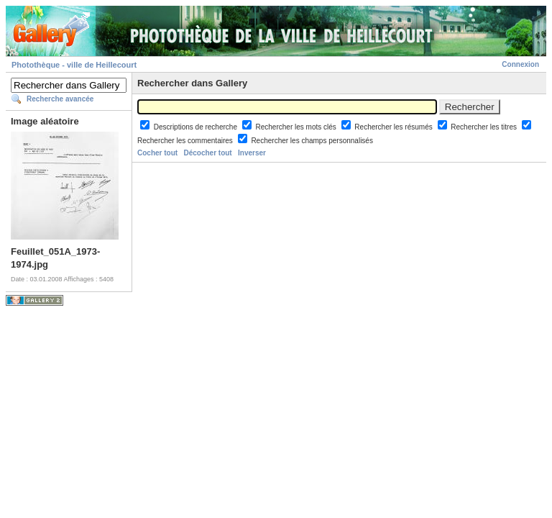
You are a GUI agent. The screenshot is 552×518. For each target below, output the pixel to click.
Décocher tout (207, 153)
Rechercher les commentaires (186, 141)
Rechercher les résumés (394, 127)
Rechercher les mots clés (297, 127)
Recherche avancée (60, 99)
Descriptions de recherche (196, 127)
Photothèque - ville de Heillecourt (74, 64)
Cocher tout (157, 153)
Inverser (252, 153)
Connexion (520, 64)
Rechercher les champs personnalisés (312, 141)
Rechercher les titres (484, 127)
